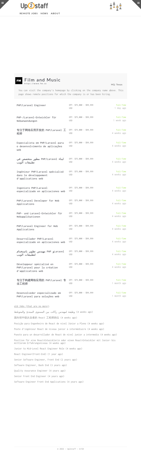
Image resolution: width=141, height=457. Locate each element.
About (55, 13)
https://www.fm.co (35, 84)
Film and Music (42, 79)
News (44, 13)
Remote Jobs (29, 13)
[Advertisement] (70, 45)
